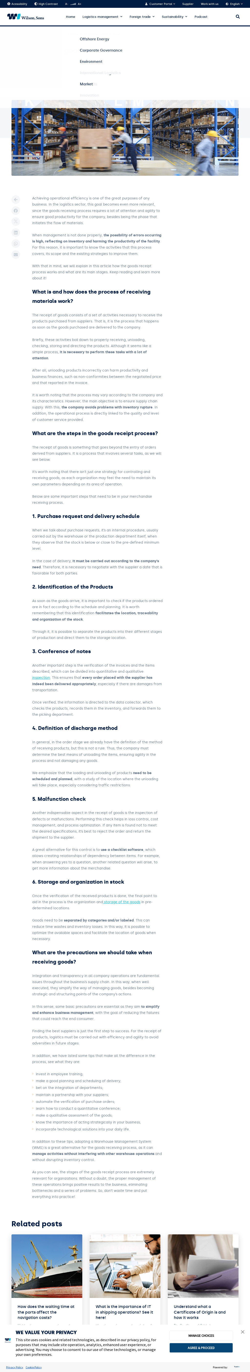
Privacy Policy (14, 1367)
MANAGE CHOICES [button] (201, 1335)
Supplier (188, 4)
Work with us (210, 4)
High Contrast (46, 4)
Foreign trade (140, 17)
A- (66, 4)
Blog (29, 34)
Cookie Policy (34, 1367)
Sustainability (172, 17)
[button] (243, 1332)
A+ (79, 4)
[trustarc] (236, 1367)
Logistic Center (50, 34)
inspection (41, 678)
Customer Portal (160, 4)
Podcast (201, 17)
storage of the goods (121, 902)
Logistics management (100, 17)
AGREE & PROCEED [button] (201, 1348)
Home (70, 17)
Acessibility (17, 4)
